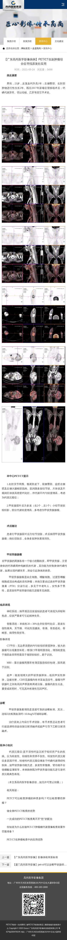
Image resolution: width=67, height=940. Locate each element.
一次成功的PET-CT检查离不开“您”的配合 (29, 819)
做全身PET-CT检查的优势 (21, 811)
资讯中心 (43, 41)
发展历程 (27, 41)
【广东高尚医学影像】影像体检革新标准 (29, 857)
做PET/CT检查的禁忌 (35, 925)
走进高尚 (36, 48)
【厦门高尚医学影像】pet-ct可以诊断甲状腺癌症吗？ (33, 864)
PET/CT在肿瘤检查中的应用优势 (25, 839)
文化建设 (59, 41)
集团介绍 (11, 41)
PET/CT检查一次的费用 (15, 925)
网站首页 (25, 48)
